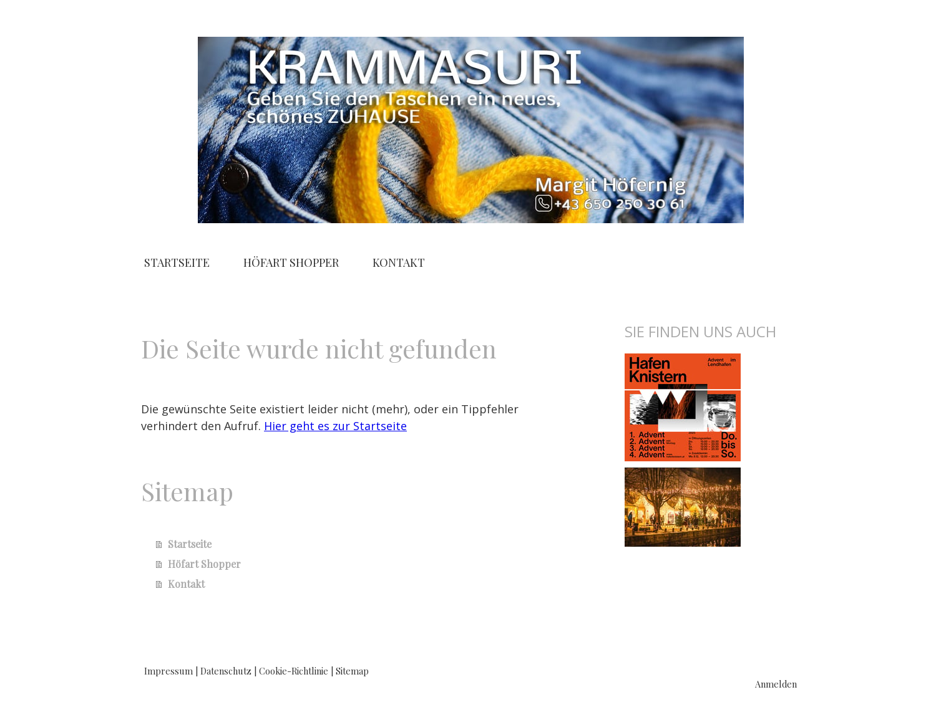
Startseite (177, 262)
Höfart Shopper (291, 262)
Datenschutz (225, 671)
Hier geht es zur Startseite (335, 425)
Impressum (168, 671)
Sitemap (352, 671)
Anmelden (776, 684)
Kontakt (399, 262)
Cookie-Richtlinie (293, 671)
